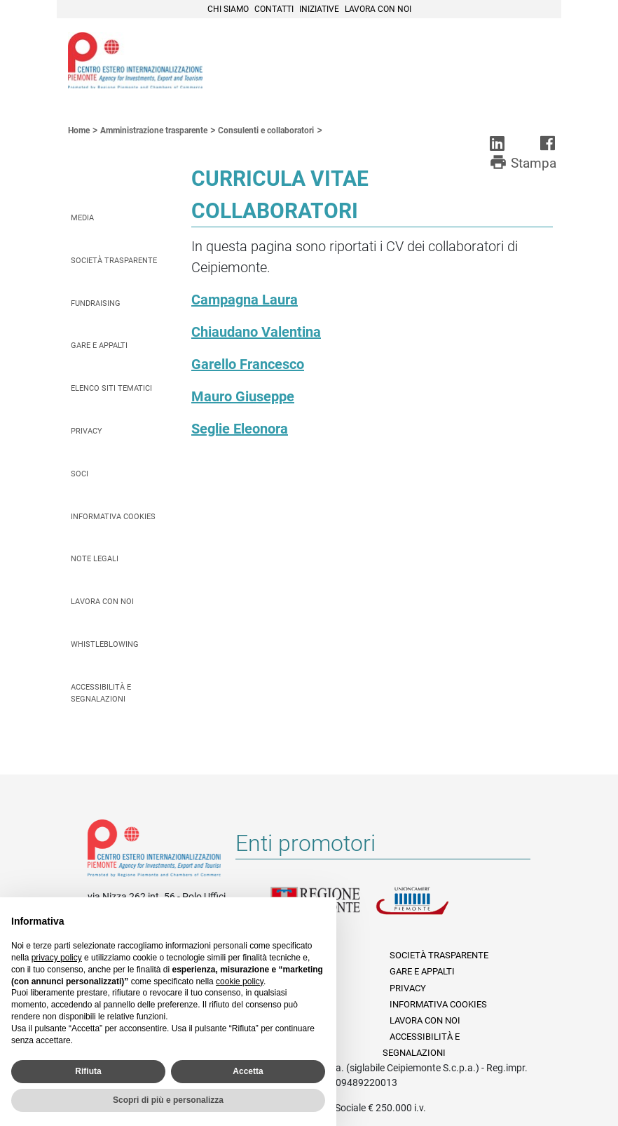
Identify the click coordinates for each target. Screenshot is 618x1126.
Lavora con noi (378, 9)
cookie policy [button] (239, 981)
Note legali (94, 558)
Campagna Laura (244, 299)
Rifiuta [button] (88, 1071)
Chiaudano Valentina (256, 331)
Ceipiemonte (135, 60)
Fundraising (96, 303)
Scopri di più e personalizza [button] (168, 1100)
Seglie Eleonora (239, 428)
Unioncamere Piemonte (428, 909)
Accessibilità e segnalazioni (101, 693)
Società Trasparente (114, 260)
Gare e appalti (99, 345)
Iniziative (319, 9)
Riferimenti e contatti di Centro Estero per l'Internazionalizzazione (154, 851)
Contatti (274, 9)
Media (82, 217)
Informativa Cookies (113, 516)
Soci (79, 473)
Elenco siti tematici (111, 388)
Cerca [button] (502, 58)
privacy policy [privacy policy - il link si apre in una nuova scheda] (57, 958)
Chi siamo (228, 9)
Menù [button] (533, 58)
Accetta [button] (248, 1071)
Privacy (86, 431)
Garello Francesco (247, 364)
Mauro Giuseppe (242, 396)
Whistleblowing (105, 644)
